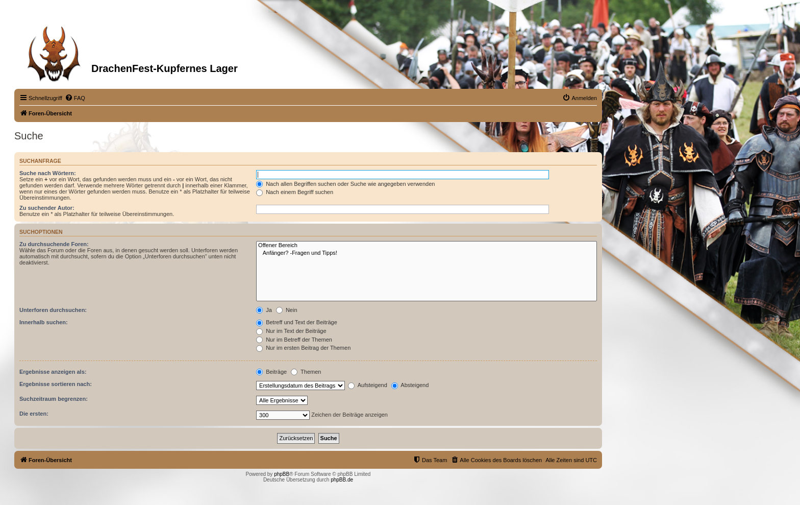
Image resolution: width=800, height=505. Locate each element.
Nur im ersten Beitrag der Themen (303, 348)
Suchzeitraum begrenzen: (53, 399)
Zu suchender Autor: (46, 208)
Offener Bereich (426, 245)
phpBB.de (342, 480)
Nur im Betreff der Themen (294, 339)
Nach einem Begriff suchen (294, 192)
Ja (264, 310)
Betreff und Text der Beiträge (296, 322)
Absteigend (410, 385)
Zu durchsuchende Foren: (54, 244)
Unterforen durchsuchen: (53, 310)
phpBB (281, 474)
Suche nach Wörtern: (47, 173)
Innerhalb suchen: (43, 322)
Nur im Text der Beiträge (291, 331)
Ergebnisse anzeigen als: (52, 372)
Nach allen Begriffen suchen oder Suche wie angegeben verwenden (345, 184)
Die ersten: (33, 414)
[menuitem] (75, 98)
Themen (306, 372)
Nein (286, 310)
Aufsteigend (367, 385)
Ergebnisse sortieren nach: (55, 384)
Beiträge (271, 372)
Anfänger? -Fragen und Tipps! (426, 253)
